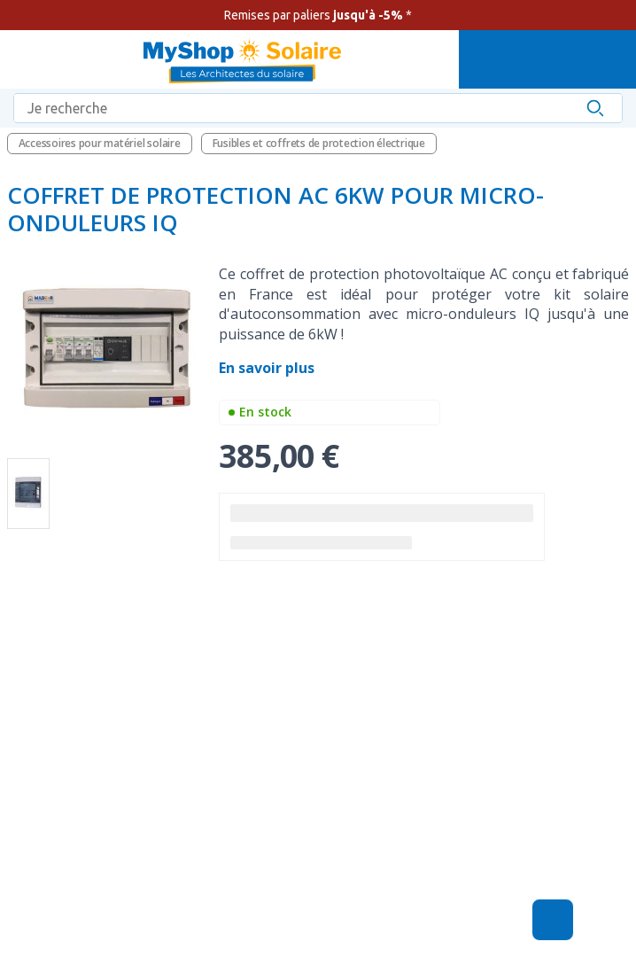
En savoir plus (268, 367)
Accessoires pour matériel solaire (100, 143)
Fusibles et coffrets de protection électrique (319, 143)
